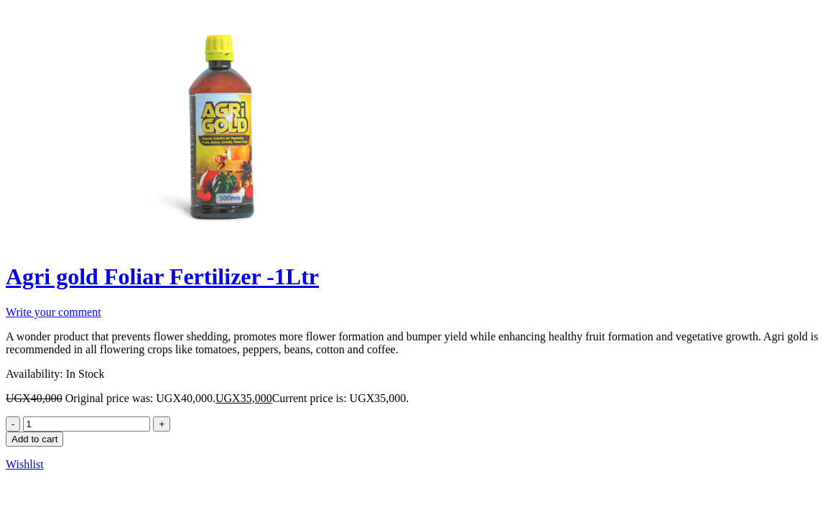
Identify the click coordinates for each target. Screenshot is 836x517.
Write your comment (53, 312)
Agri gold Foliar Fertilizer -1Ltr (162, 276)
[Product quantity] (86, 424)
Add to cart (34, 439)
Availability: (34, 374)
